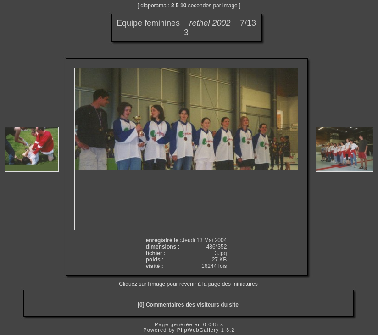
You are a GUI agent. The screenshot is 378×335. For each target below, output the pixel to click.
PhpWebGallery (198, 330)
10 (183, 5)
